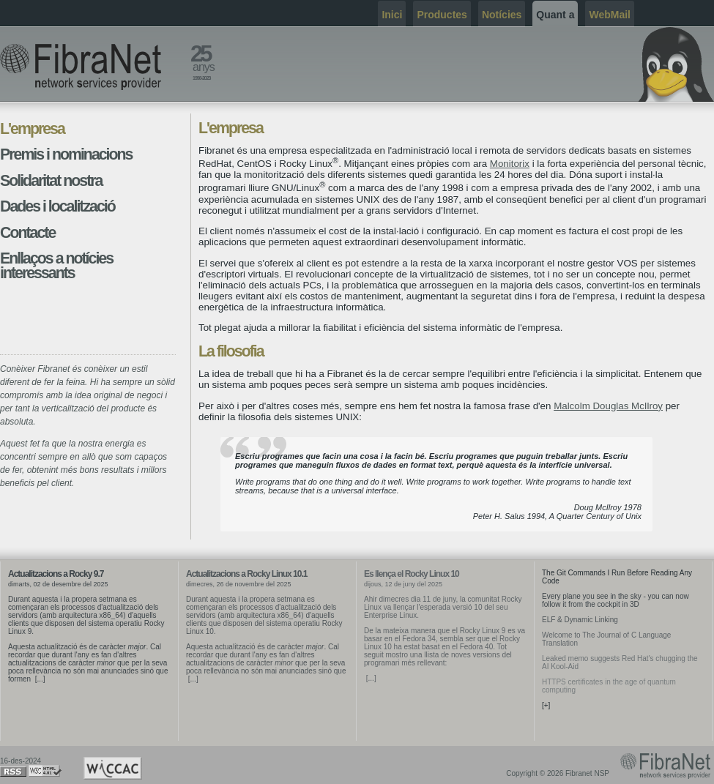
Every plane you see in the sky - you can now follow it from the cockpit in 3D (615, 600)
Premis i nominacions (66, 154)
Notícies (501, 14)
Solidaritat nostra (51, 181)
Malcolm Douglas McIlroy (608, 405)
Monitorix (509, 163)
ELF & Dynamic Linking (580, 620)
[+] (546, 705)
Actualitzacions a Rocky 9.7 (55, 574)
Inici (392, 14)
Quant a (555, 14)
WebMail (610, 14)
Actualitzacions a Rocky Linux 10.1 (246, 574)
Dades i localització (57, 206)
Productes (441, 14)
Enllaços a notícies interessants (56, 266)
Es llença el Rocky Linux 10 (411, 574)
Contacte (27, 233)
